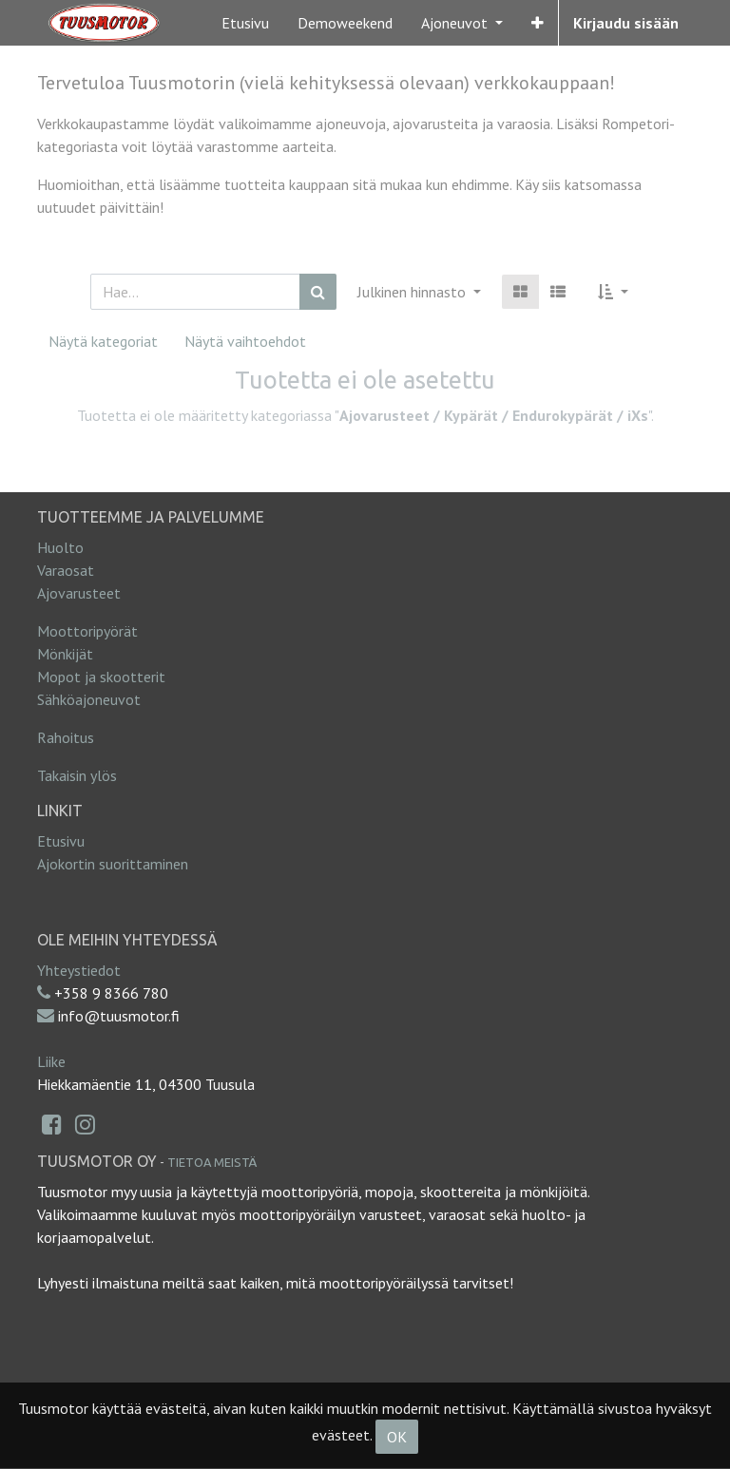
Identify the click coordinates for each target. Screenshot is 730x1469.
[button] (537, 23)
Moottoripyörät (87, 630)
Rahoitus (65, 737)
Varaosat (65, 570)
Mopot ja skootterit (101, 676)
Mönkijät (65, 653)
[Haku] (317, 292)
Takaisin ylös (77, 775)
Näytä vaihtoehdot (245, 341)
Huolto (60, 547)
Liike (51, 1061)
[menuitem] (245, 23)
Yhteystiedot (79, 970)
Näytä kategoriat (103, 341)
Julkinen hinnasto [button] (413, 291)
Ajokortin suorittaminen (112, 863)
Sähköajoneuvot (89, 699)
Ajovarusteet (79, 592)
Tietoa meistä (212, 1162)
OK (397, 1436)
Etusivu (61, 840)
